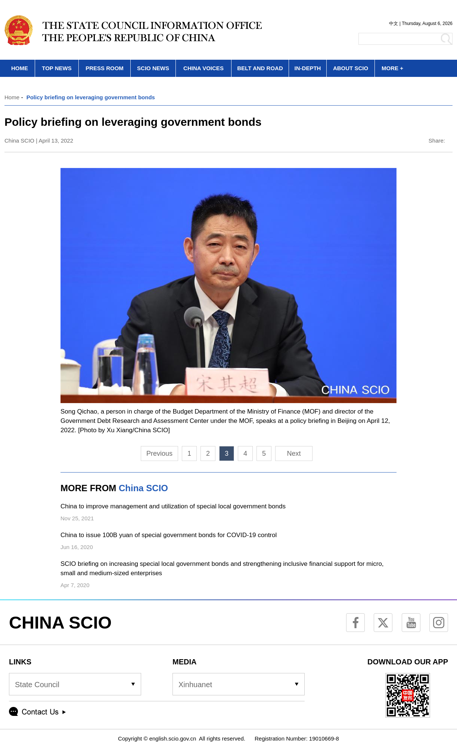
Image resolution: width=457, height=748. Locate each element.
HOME (19, 68)
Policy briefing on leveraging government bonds (91, 97)
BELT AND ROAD (260, 68)
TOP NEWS (56, 68)
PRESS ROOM (105, 68)
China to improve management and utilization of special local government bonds (173, 506)
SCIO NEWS (153, 68)
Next (294, 453)
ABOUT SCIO (350, 68)
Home (11, 97)
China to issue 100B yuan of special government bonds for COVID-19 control (168, 535)
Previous (159, 453)
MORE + (392, 68)
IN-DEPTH (308, 68)
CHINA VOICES (203, 68)
